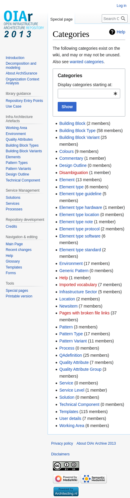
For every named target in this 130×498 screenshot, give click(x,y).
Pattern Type (71, 333)
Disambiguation (73, 172)
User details (70, 418)
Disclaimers (60, 454)
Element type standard (80, 249)
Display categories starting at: (85, 84)
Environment (71, 263)
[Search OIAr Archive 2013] (115, 18)
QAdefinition (70, 355)
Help (121, 32)
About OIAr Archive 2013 (96, 443)
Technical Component (79, 404)
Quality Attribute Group (80, 369)
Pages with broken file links (84, 313)
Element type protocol (79, 228)
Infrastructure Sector (78, 291)
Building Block (72, 123)
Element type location (79, 214)
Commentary (71, 158)
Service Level (71, 390)
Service (66, 383)
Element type (71, 186)
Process (66, 348)
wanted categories (87, 61)
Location (67, 299)
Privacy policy (62, 443)
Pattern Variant (73, 341)
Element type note (76, 221)
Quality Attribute (74, 362)
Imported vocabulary (78, 284)
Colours (66, 151)
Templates (68, 411)
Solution (66, 397)
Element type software (80, 236)
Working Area (71, 425)
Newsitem (68, 306)
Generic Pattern (73, 270)
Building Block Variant (79, 137)
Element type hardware (80, 207)
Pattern (66, 327)
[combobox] (89, 93)
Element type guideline (80, 193)
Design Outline (73, 165)
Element (66, 179)
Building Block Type (77, 130)
